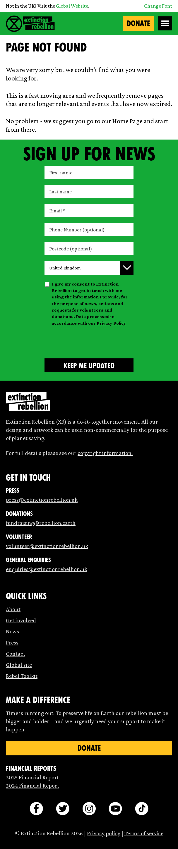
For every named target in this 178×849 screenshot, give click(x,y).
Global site (19, 664)
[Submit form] (89, 365)
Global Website (72, 6)
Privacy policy (103, 833)
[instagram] (89, 808)
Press (12, 642)
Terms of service (143, 833)
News (12, 631)
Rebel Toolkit (21, 676)
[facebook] (36, 808)
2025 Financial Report (32, 777)
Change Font (158, 5)
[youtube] (115, 808)
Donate (138, 23)
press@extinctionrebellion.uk (42, 499)
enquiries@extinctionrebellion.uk (46, 569)
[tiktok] (141, 808)
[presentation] (89, 341)
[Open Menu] (165, 23)
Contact (15, 653)
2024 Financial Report (32, 785)
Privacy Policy (111, 323)
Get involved (21, 620)
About (13, 609)
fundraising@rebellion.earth (41, 523)
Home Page (127, 121)
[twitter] (62, 808)
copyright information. (105, 453)
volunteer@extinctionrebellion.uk (47, 546)
